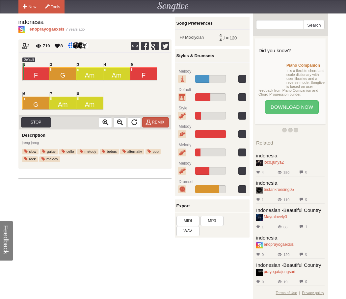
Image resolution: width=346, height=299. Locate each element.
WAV (188, 231)
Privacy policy (313, 293)
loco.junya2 (274, 162)
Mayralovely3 (275, 217)
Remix (155, 122)
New (30, 6)
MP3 (212, 220)
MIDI (188, 220)
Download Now (292, 107)
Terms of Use (286, 293)
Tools (52, 6)
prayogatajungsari (279, 271)
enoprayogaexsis (47, 29)
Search (314, 25)
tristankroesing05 (279, 189)
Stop (36, 122)
